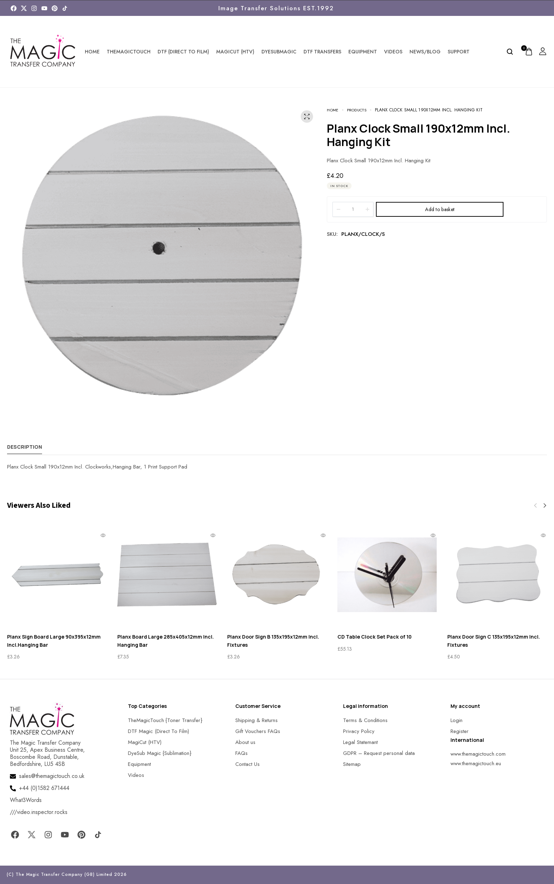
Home (92, 51)
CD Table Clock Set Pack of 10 (374, 636)
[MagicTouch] (65, 8)
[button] (545, 506)
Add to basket (439, 209)
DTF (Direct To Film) (183, 51)
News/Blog (425, 51)
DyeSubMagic (278, 51)
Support (459, 51)
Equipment (362, 51)
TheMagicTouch (129, 51)
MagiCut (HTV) (235, 51)
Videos (393, 51)
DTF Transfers (322, 51)
